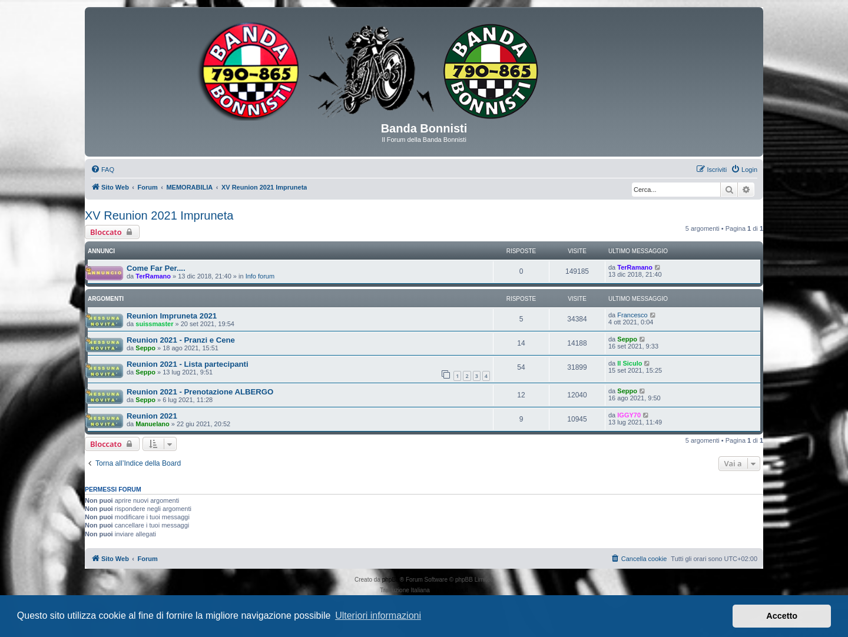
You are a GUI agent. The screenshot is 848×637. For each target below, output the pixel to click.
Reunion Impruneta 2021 (172, 315)
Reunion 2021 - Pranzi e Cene (181, 340)
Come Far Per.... (156, 268)
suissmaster (154, 323)
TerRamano (153, 276)
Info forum (260, 276)
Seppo (145, 347)
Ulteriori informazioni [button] (378, 616)
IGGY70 (629, 415)
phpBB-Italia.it (450, 590)
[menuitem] (102, 169)
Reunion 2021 (152, 416)
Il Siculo (629, 363)
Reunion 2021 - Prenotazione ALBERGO (200, 391)
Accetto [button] (781, 616)
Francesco (632, 314)
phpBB (391, 579)
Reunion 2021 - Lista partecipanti (188, 364)
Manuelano (152, 423)
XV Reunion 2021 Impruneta (159, 215)
